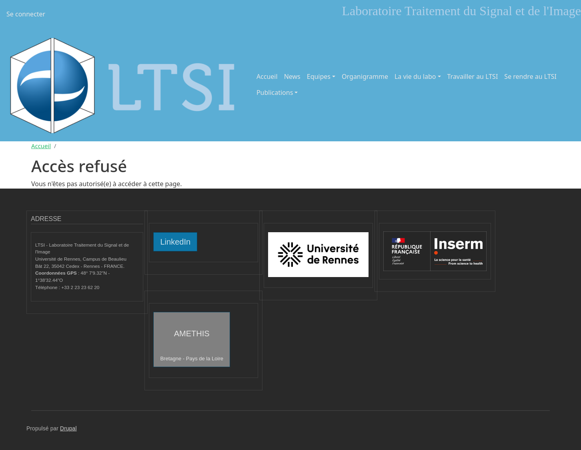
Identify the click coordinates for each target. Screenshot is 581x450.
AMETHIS (191, 345)
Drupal (68, 429)
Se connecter (25, 14)
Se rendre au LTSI (530, 76)
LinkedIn (175, 241)
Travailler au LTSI (472, 76)
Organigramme (365, 76)
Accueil (267, 76)
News (292, 76)
